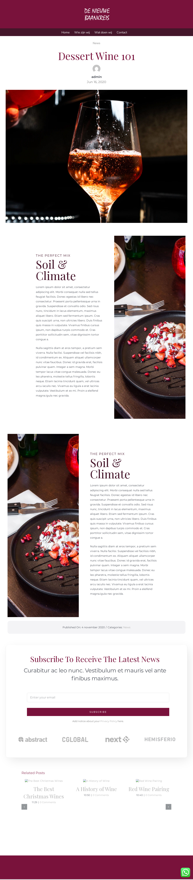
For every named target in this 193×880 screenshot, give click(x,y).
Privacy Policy (108, 721)
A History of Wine (96, 817)
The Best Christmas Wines (44, 821)
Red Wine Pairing (149, 817)
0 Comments (48, 830)
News (96, 43)
